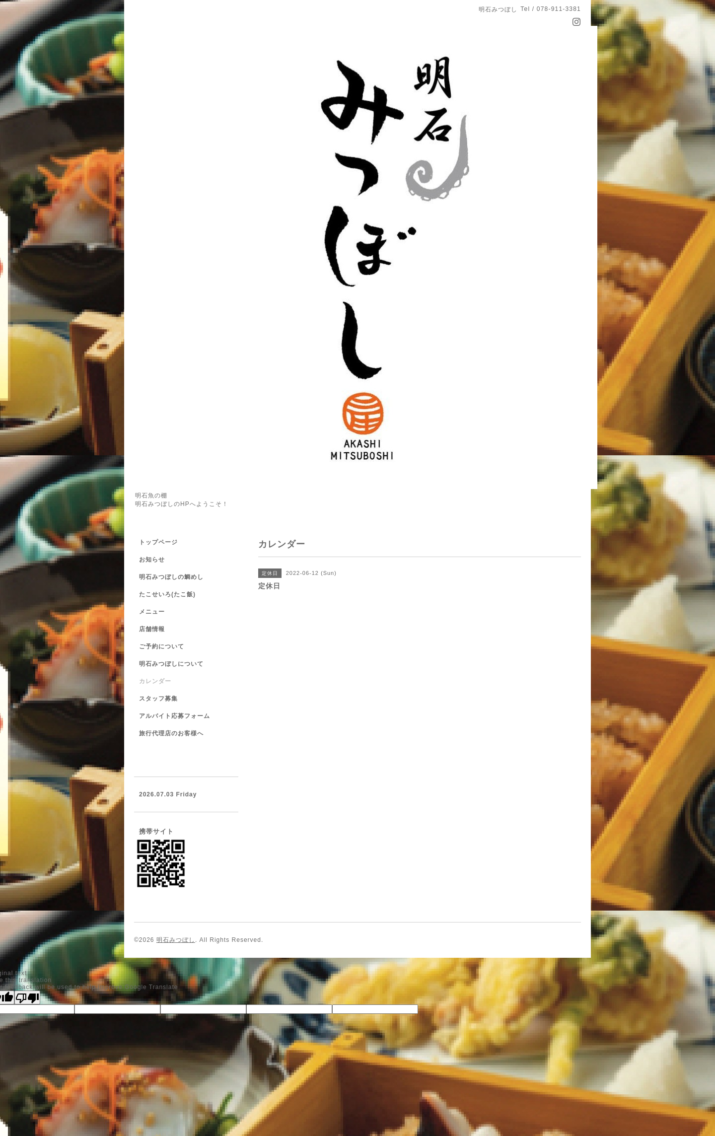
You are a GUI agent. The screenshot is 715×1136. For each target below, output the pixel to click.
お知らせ (152, 559)
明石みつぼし (175, 939)
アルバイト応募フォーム (174, 715)
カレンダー (155, 681)
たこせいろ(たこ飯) (167, 594)
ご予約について (161, 646)
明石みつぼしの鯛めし (171, 576)
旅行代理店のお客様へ (171, 733)
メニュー (152, 611)
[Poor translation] (27, 997)
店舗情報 (152, 629)
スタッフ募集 (158, 698)
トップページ (158, 542)
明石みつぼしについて (171, 663)
